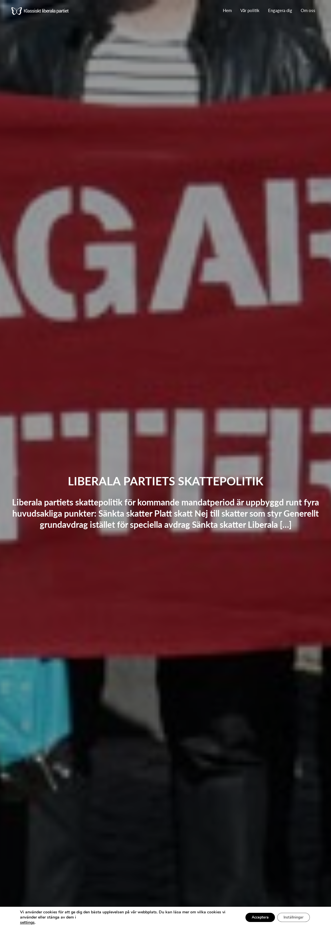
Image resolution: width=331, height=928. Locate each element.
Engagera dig (280, 10)
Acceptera (249, 917)
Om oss (308, 10)
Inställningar (289, 917)
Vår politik (249, 10)
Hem (227, 10)
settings (27, 922)
